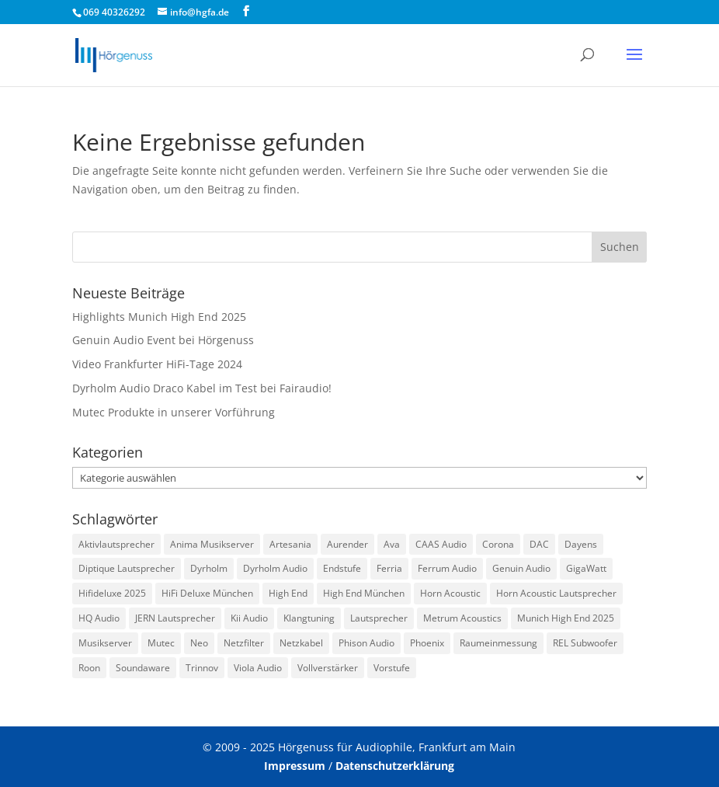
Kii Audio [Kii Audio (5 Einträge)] (249, 618)
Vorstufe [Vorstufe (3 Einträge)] (391, 667)
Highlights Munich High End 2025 (159, 316)
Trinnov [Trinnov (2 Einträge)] (202, 667)
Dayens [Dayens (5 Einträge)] (580, 544)
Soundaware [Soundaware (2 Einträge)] (143, 667)
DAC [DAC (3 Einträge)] (539, 544)
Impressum (294, 765)
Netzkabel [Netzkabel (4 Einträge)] (301, 642)
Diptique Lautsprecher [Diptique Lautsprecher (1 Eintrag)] (126, 568)
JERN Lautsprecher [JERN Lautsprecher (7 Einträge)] (175, 618)
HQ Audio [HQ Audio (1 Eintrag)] (99, 618)
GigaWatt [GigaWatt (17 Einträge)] (586, 568)
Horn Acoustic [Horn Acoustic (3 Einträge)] (450, 593)
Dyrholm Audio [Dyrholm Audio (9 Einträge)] (275, 568)
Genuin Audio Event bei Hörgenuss (163, 340)
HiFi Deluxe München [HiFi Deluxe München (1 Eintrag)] (207, 593)
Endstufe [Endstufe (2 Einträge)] (342, 568)
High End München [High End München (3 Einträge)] (364, 593)
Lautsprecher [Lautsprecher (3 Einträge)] (379, 618)
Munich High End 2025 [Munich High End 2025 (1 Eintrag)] (565, 618)
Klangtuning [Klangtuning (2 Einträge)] (309, 618)
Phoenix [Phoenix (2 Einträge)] (427, 642)
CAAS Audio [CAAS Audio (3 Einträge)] (441, 544)
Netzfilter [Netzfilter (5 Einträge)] (244, 642)
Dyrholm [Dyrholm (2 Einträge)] (209, 568)
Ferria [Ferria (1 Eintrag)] (389, 568)
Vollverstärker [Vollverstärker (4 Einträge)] (327, 667)
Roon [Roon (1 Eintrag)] (89, 667)
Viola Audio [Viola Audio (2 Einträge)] (258, 667)
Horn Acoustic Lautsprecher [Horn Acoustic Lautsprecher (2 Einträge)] (556, 593)
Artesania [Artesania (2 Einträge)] (290, 544)
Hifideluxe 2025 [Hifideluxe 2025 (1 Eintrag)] (112, 593)
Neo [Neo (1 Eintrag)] (199, 642)
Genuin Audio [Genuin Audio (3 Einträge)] (521, 568)
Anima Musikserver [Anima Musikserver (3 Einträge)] (212, 544)
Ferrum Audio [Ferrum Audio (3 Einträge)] (447, 568)
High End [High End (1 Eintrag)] (288, 593)
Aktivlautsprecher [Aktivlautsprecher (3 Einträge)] (116, 544)
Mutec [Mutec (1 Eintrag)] (161, 642)
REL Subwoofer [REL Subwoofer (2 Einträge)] (585, 642)
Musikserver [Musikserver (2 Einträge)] (105, 642)
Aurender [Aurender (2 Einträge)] (347, 544)
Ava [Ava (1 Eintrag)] (392, 544)
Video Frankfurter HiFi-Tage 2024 (157, 364)
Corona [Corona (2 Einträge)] (498, 544)
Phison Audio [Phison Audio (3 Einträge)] (366, 642)
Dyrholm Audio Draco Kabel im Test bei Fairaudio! (202, 388)
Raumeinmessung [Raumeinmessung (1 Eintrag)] (498, 642)
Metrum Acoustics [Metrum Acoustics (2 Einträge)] (462, 618)
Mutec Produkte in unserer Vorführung (173, 412)
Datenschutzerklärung (394, 765)
